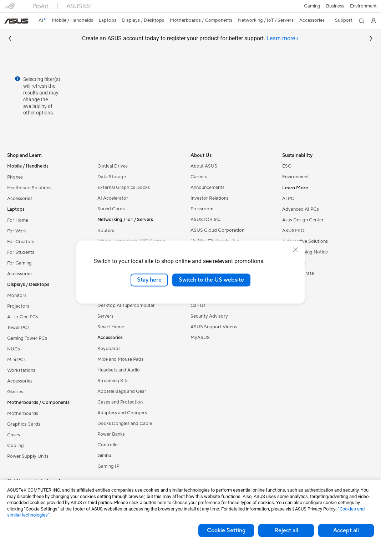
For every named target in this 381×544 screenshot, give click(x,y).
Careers (198, 177)
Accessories (19, 198)
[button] (312, 6)
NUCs (13, 349)
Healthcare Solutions (29, 188)
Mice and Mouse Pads (120, 359)
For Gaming (19, 263)
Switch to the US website (211, 279)
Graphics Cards (23, 424)
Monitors (16, 295)
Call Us (197, 305)
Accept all (346, 530)
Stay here (149, 279)
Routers (105, 230)
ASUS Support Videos (213, 327)
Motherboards (22, 413)
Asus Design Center (303, 220)
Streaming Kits (112, 381)
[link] (16, 21)
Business (335, 6)
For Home (17, 220)
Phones (15, 177)
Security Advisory (209, 316)
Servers (105, 316)
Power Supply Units (28, 456)
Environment (363, 6)
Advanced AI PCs (300, 209)
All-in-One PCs (22, 317)
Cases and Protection (120, 402)
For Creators (20, 242)
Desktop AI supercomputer (126, 305)
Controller (108, 445)
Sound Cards (111, 209)
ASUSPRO (293, 230)
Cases (13, 435)
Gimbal (104, 455)
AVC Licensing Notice (305, 252)
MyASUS (200, 337)
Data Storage (111, 177)
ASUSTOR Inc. (205, 219)
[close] (295, 250)
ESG (286, 166)
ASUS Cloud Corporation (217, 230)
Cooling (15, 445)
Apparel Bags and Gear (121, 391)
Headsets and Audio (118, 370)
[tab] (282, 38)
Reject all (286, 530)
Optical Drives (112, 166)
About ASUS (203, 166)
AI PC (288, 198)
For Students (20, 252)
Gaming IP (108, 466)
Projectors (18, 306)
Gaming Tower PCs (27, 338)
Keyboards (109, 348)
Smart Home (110, 327)
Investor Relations (209, 198)
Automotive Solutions (305, 241)
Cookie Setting (226, 530)
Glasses (15, 392)
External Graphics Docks (123, 187)
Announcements (207, 187)
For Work (17, 231)
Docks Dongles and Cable (124, 423)
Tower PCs (18, 327)
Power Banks (111, 434)
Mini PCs (16, 360)
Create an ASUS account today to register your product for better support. (190, 38)
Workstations (21, 370)
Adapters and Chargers (122, 413)
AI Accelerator (112, 198)
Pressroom (201, 209)
